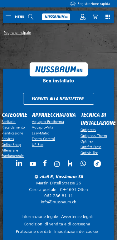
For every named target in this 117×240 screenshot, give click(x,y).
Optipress (88, 130)
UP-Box (37, 145)
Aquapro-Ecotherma (48, 122)
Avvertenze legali (77, 216)
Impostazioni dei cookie (76, 231)
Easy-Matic (40, 133)
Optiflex (86, 141)
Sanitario (9, 122)
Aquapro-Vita (42, 127)
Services (8, 139)
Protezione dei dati (33, 231)
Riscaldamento (13, 127)
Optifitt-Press (90, 147)
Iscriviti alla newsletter (58, 99)
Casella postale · (58, 186)
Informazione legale (40, 216)
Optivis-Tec (89, 153)
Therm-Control (43, 139)
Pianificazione (12, 133)
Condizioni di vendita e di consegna (57, 224)
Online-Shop (11, 145)
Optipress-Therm (93, 136)
